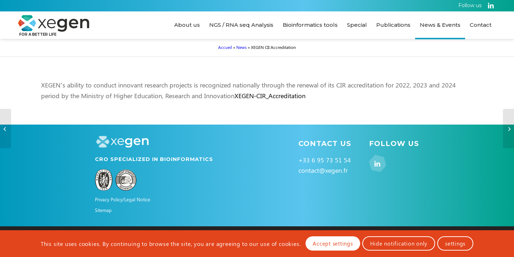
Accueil (225, 47)
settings (455, 243)
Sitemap (103, 210)
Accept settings (333, 243)
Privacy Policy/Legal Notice (122, 199)
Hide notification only (399, 243)
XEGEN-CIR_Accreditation (270, 95)
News (241, 47)
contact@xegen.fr (323, 170)
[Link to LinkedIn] (490, 5)
